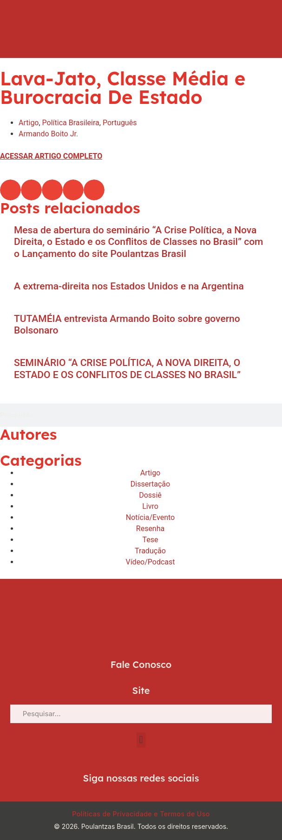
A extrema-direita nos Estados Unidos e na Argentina (129, 286)
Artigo (29, 122)
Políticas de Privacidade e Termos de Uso (141, 814)
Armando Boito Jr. (48, 133)
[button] (10, 190)
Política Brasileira (70, 122)
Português (120, 122)
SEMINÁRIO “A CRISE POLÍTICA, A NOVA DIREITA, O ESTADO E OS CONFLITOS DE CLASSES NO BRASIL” (127, 368)
